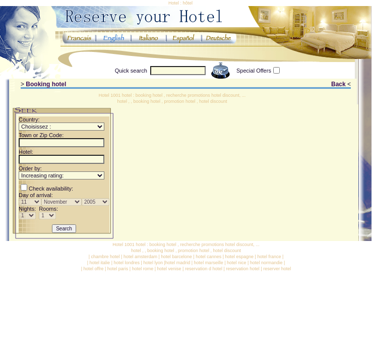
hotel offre (94, 268)
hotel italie (100, 262)
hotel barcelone (176, 256)
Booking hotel (46, 84)
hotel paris (118, 268)
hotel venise (169, 268)
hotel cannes (208, 256)
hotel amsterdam (140, 256)
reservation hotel (243, 268)
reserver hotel (277, 268)
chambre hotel (105, 256)
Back (338, 84)
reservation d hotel (203, 268)
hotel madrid (178, 262)
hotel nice (236, 262)
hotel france (269, 256)
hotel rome (143, 268)
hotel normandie (266, 262)
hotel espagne (239, 256)
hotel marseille (208, 262)
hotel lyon (153, 262)
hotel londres (126, 262)
